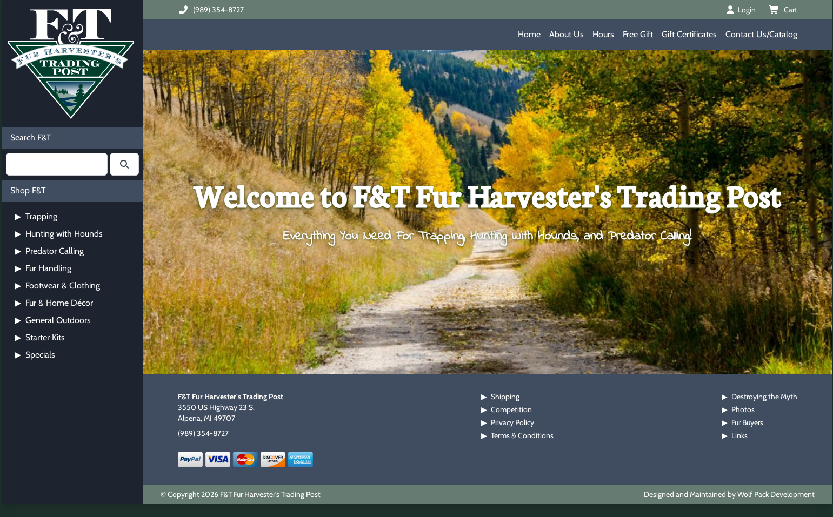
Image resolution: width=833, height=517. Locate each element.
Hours (603, 34)
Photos (743, 409)
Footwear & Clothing (57, 285)
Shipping (505, 396)
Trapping (36, 216)
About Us (566, 34)
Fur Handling (43, 268)
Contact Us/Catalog (761, 34)
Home (529, 34)
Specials (35, 355)
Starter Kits (40, 337)
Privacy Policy (512, 422)
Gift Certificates (689, 34)
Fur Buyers (747, 422)
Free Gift (638, 34)
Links (739, 435)
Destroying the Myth (764, 396)
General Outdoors (53, 320)
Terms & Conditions (522, 435)
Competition (511, 409)
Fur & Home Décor (54, 303)
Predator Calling (49, 251)
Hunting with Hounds (59, 234)
